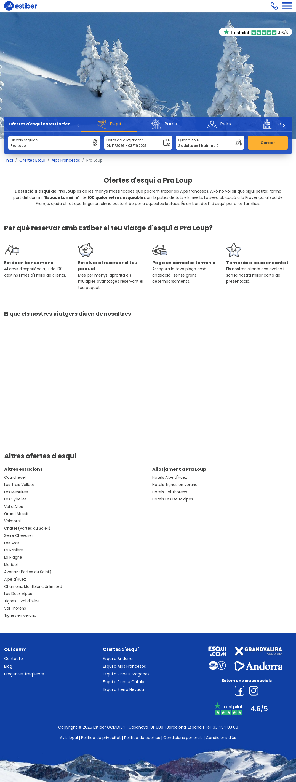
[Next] (283, 125)
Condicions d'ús (221, 737)
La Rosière (13, 550)
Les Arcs (11, 543)
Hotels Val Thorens (169, 492)
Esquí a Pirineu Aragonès (126, 674)
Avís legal (69, 737)
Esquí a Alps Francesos (124, 666)
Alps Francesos (66, 160)
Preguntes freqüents (24, 674)
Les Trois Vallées (19, 484)
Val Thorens (15, 608)
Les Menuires (16, 492)
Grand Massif (16, 513)
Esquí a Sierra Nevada (123, 689)
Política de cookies (142, 737)
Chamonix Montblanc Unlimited (33, 586)
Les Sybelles (15, 499)
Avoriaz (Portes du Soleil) (28, 572)
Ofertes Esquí (32, 160)
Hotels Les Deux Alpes (172, 499)
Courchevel (15, 477)
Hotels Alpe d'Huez (169, 477)
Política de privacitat (101, 737)
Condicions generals (182, 737)
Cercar (267, 142)
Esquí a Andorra (118, 658)
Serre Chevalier (18, 535)
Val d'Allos (13, 506)
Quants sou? (189, 140)
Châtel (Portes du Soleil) (27, 528)
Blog (8, 666)
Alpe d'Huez (15, 579)
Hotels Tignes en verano (175, 484)
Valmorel (12, 521)
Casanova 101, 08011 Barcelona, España (165, 727)
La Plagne (13, 557)
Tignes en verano (20, 615)
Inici (9, 160)
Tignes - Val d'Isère (22, 601)
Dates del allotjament (124, 140)
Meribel (11, 564)
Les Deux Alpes (18, 593)
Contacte (13, 658)
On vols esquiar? (24, 140)
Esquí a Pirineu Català (123, 681)
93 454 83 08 (225, 727)
